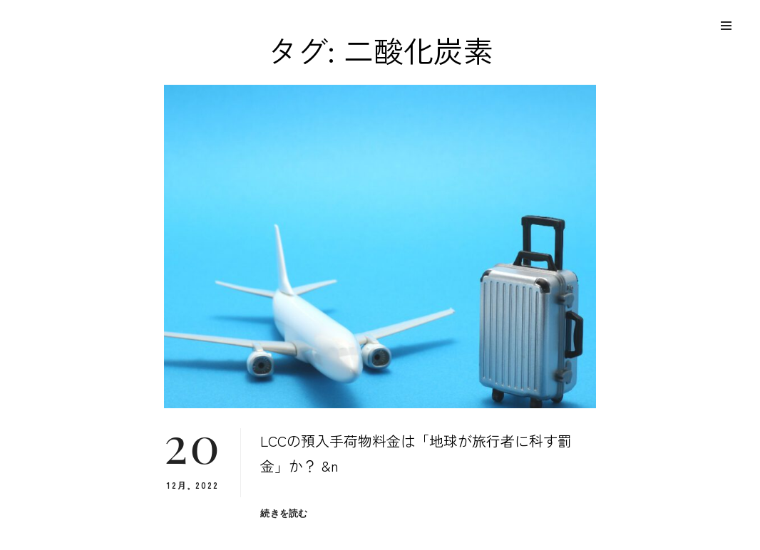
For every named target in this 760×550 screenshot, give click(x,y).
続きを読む (283, 513)
